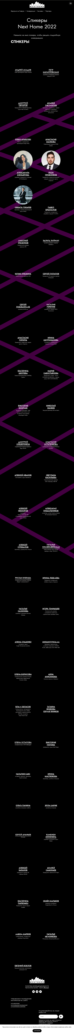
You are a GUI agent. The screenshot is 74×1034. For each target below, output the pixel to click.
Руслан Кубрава (23, 578)
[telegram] (37, 992)
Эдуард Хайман (51, 240)
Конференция (31, 11)
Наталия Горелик (51, 305)
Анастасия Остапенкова (51, 443)
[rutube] (40, 992)
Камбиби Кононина (51, 835)
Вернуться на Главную (17, 11)
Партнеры (48, 11)
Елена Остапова (23, 742)
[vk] (33, 992)
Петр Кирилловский (51, 71)
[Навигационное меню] (71, 3)
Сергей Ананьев (23, 834)
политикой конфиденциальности (46, 1023)
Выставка (40, 11)
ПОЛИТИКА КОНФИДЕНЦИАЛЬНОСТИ (37, 986)
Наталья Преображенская (51, 546)
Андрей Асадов (23, 70)
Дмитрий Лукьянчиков (23, 443)
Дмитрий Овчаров (23, 104)
